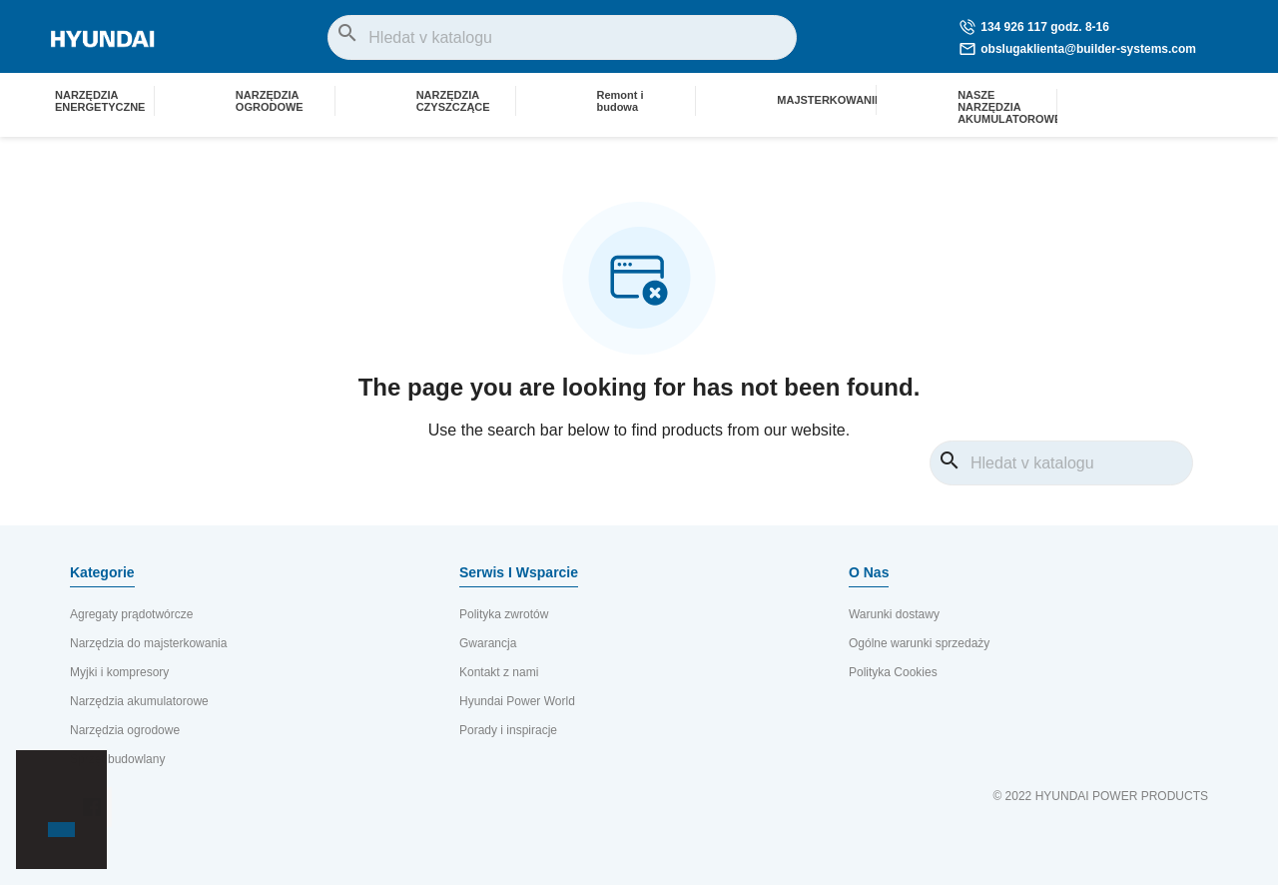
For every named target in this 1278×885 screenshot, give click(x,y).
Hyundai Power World (517, 701)
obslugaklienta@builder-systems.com (1077, 49)
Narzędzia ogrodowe (125, 730)
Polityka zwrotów (503, 614)
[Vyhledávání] (562, 37)
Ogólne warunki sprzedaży (919, 643)
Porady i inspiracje (508, 730)
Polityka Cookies (893, 672)
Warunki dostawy (894, 614)
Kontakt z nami (498, 672)
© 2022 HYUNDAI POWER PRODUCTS (1100, 796)
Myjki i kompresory (119, 672)
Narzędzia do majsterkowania (148, 643)
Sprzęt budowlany (117, 759)
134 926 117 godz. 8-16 (1034, 27)
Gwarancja (487, 643)
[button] (51, 795)
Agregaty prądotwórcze (131, 614)
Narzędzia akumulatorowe (139, 701)
